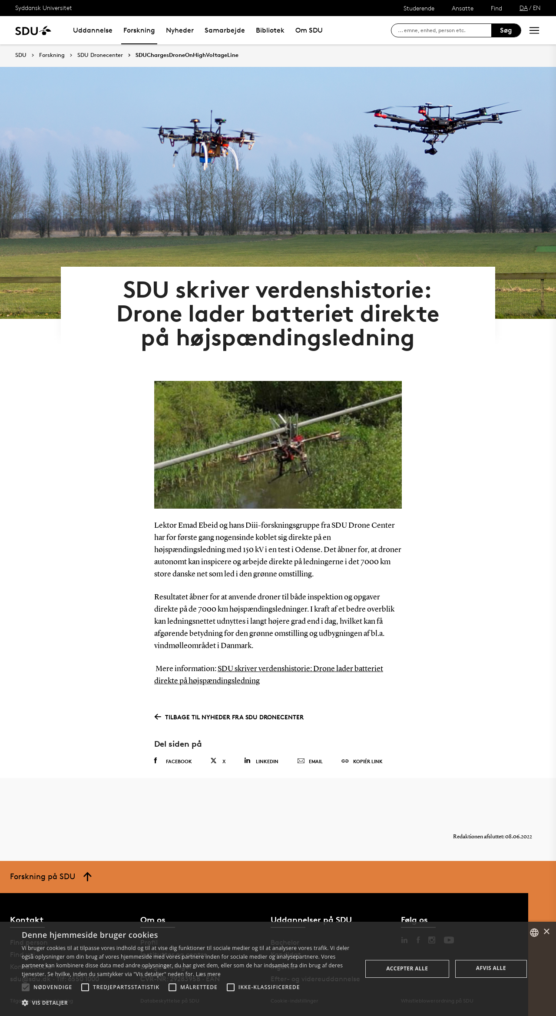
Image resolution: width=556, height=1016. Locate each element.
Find (496, 8)
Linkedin (261, 760)
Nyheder (180, 30)
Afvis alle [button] (491, 968)
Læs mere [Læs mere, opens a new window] (208, 974)
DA (524, 7)
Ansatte (462, 8)
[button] (25, 987)
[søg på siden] (444, 30)
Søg (506, 30)
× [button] (546, 932)
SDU (20, 55)
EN (537, 7)
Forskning (139, 30)
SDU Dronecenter (100, 55)
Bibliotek (270, 30)
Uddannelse (93, 30)
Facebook (173, 761)
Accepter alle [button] (407, 968)
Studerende (419, 8)
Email (310, 761)
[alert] (278, 969)
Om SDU (309, 30)
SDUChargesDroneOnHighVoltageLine (187, 55)
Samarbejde (225, 30)
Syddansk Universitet (43, 7)
